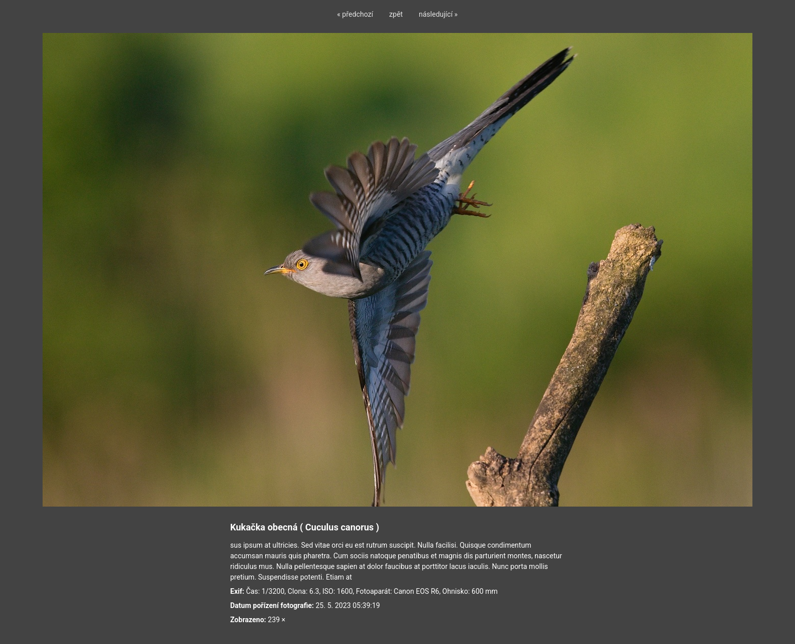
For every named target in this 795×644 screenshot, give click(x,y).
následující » (438, 14)
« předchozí (355, 14)
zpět (396, 14)
